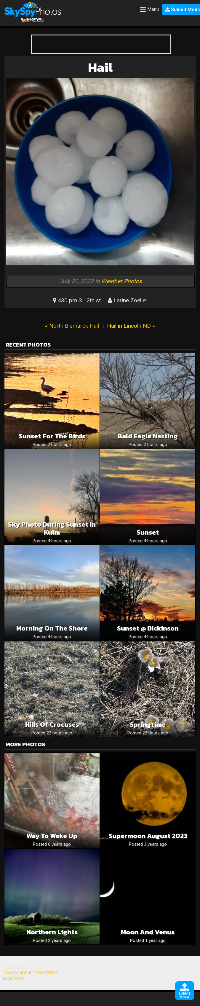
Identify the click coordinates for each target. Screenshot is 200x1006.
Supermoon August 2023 (147, 836)
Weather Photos (121, 281)
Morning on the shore (52, 628)
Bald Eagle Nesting (148, 436)
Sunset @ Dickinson (148, 628)
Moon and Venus (148, 932)
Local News (13, 978)
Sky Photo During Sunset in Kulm (52, 528)
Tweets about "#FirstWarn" (30, 972)
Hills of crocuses (52, 725)
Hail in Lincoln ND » (131, 325)
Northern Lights (52, 932)
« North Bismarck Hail (72, 325)
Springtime (148, 725)
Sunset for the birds (52, 436)
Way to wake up (51, 836)
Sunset (148, 532)
